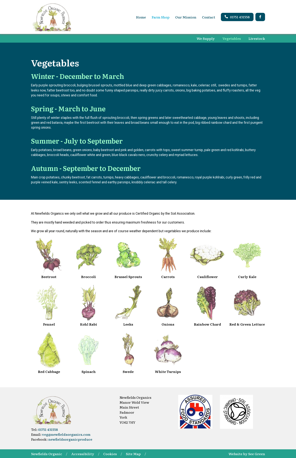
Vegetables (231, 38)
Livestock (256, 38)
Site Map (133, 453)
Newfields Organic (46, 453)
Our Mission (185, 17)
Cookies (110, 453)
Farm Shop (161, 17)
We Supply (206, 38)
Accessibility (82, 453)
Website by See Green (246, 453)
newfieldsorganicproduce (70, 439)
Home (141, 17)
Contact (208, 17)
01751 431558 (237, 16)
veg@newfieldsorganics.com (66, 434)
